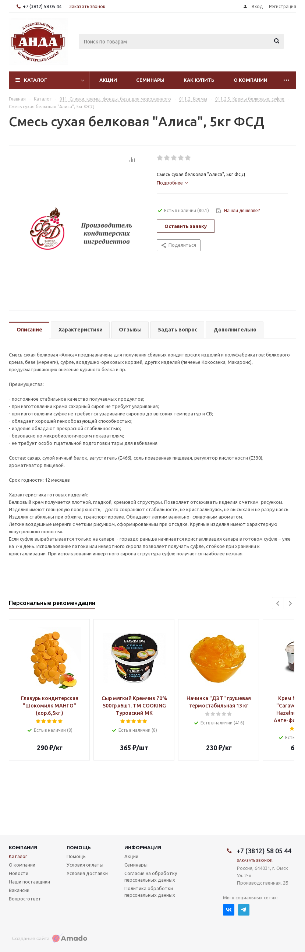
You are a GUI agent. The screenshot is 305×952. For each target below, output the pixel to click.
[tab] (172, 182)
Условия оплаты (85, 864)
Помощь (79, 847)
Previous (278, 603)
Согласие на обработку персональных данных (150, 876)
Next (290, 603)
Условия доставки (87, 873)
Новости (18, 873)
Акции (108, 79)
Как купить (199, 79)
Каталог (35, 79)
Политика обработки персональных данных (149, 891)
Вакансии (19, 890)
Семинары (150, 79)
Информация (142, 847)
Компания (23, 847)
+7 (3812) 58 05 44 (42, 6)
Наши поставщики (29, 881)
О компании (250, 79)
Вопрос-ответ (25, 898)
